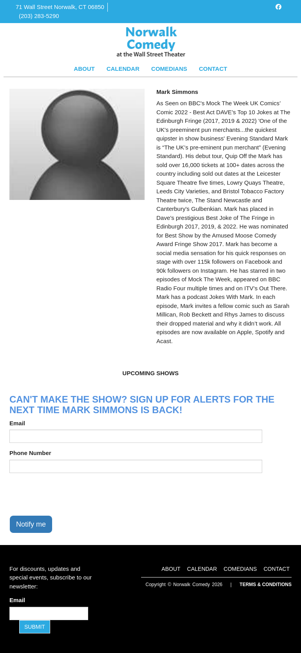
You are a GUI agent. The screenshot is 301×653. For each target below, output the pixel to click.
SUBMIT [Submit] (34, 627)
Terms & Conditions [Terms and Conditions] (265, 584)
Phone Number (30, 453)
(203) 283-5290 (39, 16)
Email (17, 423)
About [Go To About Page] (84, 68)
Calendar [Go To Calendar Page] (123, 68)
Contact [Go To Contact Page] (213, 68)
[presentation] (69, 494)
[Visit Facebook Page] (278, 7)
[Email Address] (48, 613)
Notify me (31, 524)
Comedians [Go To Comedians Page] (169, 68)
